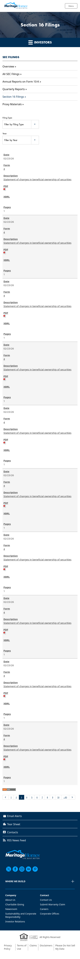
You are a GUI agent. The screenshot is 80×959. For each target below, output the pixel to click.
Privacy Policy (8, 947)
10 (58, 797)
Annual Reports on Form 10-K (20, 81)
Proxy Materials (12, 104)
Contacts (12, 832)
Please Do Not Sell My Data (65, 947)
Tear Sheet (13, 824)
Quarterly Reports (13, 89)
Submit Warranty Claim (52, 904)
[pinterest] (35, 869)
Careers (44, 909)
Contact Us (46, 899)
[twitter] (8, 869)
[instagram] (22, 869)
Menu (71, 5)
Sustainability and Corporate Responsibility (20, 915)
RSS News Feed (16, 840)
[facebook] (15, 869)
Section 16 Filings (13, 96)
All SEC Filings (11, 74)
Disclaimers (46, 945)
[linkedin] (28, 869)
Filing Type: (7, 117)
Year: (4, 133)
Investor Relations (15, 921)
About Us (10, 899)
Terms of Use (21, 947)
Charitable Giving (14, 904)
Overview (8, 66)
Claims (33, 945)
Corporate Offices (49, 913)
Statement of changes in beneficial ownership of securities (37, 179)
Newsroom (11, 909)
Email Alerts (14, 816)
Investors (40, 42)
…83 (65, 797)
